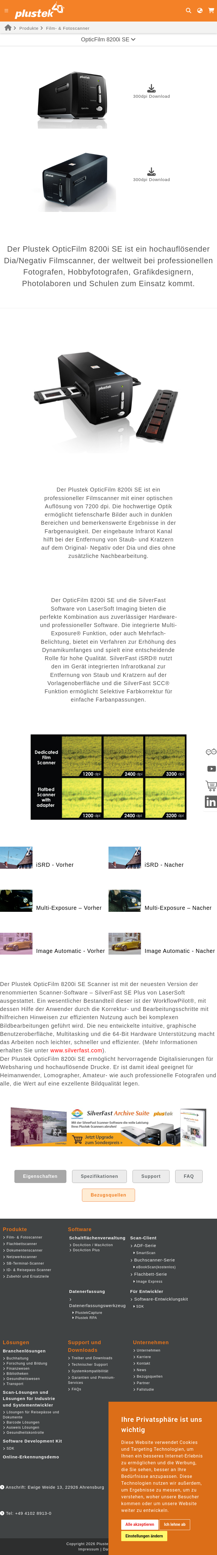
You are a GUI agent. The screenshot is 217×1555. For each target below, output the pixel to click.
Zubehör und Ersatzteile (26, 1276)
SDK (138, 1306)
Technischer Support (88, 1365)
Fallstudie (143, 1390)
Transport (13, 1384)
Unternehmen (146, 1350)
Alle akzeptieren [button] (139, 1524)
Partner (141, 1383)
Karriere (142, 1357)
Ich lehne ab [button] (174, 1524)
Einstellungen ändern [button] (144, 1536)
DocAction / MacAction (91, 1245)
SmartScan (144, 1253)
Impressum (88, 1549)
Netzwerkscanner (20, 1257)
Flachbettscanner (20, 1244)
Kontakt (141, 1363)
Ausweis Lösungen (21, 1427)
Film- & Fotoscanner (68, 28)
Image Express (147, 1282)
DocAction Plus (84, 1250)
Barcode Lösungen (21, 1422)
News (139, 1370)
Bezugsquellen (108, 1195)
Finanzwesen (16, 1369)
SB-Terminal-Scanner (23, 1263)
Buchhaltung (16, 1358)
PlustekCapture (87, 1313)
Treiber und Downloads (90, 1358)
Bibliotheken (16, 1374)
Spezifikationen (99, 1176)
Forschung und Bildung (25, 1363)
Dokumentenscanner (23, 1250)
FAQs (74, 1389)
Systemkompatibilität (88, 1371)
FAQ (189, 1176)
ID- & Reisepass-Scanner (27, 1270)
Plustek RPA (84, 1318)
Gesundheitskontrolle (23, 1433)
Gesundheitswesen (21, 1379)
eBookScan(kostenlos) (154, 1267)
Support (150, 1176)
